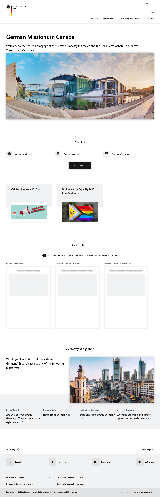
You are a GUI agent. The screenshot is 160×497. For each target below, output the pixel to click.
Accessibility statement (42, 492)
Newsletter (149, 18)
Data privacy (10, 492)
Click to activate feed (59, 255)
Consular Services (109, 18)
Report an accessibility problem (65, 492)
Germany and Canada (130, 18)
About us (94, 18)
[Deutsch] (142, 3)
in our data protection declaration (103, 255)
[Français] (153, 3)
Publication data (24, 492)
